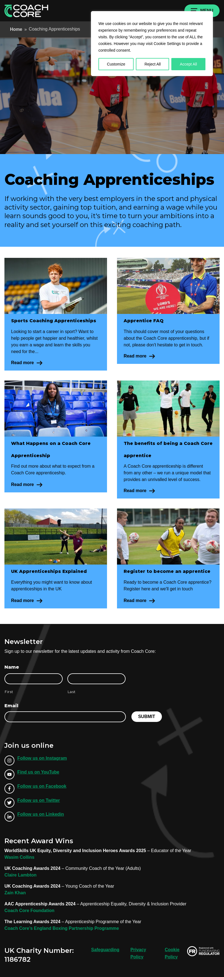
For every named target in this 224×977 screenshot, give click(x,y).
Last (72, 691)
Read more (23, 362)
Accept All (188, 64)
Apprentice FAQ (144, 320)
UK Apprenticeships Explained (49, 571)
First (9, 691)
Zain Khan (15, 892)
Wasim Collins (19, 857)
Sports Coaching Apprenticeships (54, 320)
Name (11, 667)
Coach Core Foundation (29, 910)
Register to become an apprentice (168, 571)
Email (11, 705)
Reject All (152, 64)
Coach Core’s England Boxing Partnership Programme (62, 928)
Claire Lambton (20, 875)
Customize (116, 64)
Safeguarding (105, 949)
